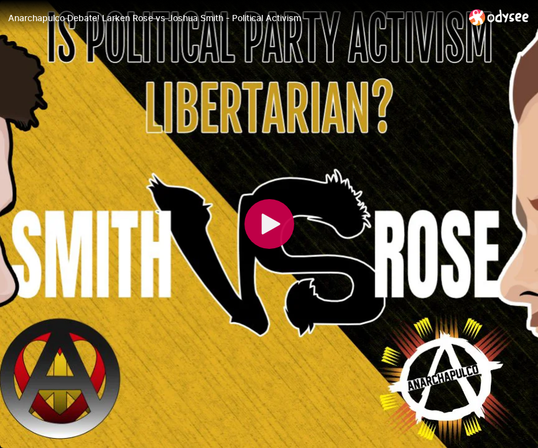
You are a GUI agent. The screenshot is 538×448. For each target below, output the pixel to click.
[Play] (269, 224)
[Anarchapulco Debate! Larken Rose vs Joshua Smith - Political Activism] (233, 18)
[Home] (499, 17)
